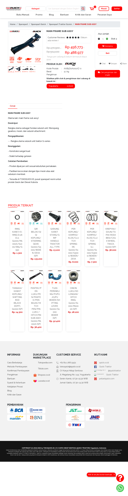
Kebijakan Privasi (15, 387)
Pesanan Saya (105, 15)
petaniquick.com (111, 379)
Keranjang (107, 46)
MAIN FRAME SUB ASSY (85, 24)
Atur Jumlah (103, 34)
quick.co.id (108, 363)
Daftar (117, 9)
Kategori (36, 9)
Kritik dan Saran (83, 15)
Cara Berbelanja (14, 363)
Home (12, 24)
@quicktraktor (109, 371)
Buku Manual (22, 15)
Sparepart (23, 24)
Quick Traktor (109, 367)
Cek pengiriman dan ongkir (107, 73)
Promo (39, 15)
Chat (102, 64)
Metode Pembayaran (17, 367)
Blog (51, 15)
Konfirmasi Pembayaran (18, 371)
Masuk (104, 9)
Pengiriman (12, 375)
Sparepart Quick (38, 24)
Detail (12, 106)
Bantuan (64, 15)
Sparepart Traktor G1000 (60, 24)
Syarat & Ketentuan (16, 383)
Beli (107, 53)
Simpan (113, 64)
